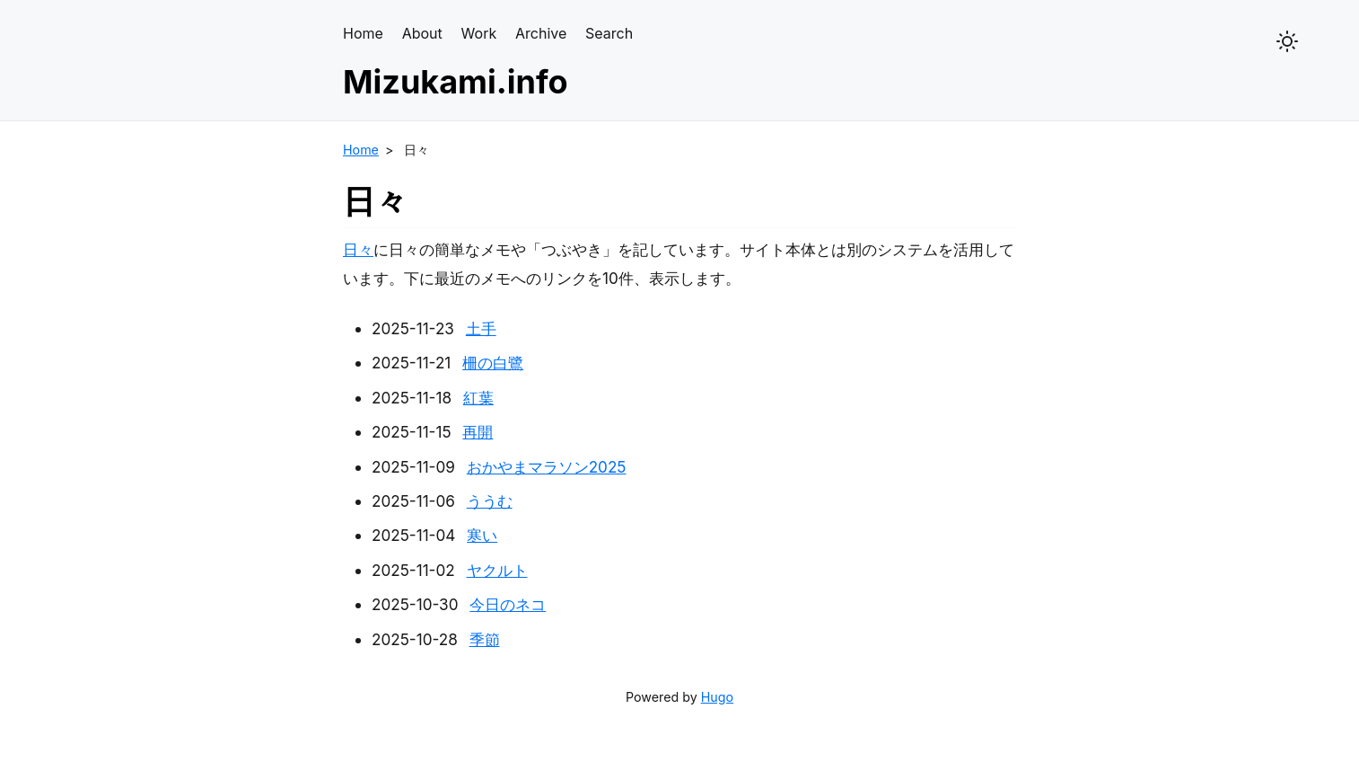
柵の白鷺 (492, 362)
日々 (358, 249)
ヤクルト (497, 570)
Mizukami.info (455, 82)
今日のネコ (507, 604)
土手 (481, 328)
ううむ (490, 501)
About (422, 33)
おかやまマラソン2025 (547, 466)
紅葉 (478, 397)
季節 (484, 639)
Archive (540, 33)
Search (609, 33)
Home (363, 33)
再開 (477, 431)
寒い (482, 535)
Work (479, 33)
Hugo (717, 696)
